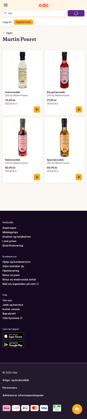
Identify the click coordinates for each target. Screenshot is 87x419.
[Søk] (5, 13)
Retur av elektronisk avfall (19, 279)
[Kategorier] (6, 5)
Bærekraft (9, 313)
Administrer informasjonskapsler (23, 395)
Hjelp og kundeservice (17, 261)
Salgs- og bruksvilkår (16, 380)
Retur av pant (11, 275)
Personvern (10, 387)
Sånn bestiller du (13, 266)
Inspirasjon (9, 227)
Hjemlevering (11, 270)
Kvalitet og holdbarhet (17, 236)
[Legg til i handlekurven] (37, 109)
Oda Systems (12, 318)
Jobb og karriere (13, 304)
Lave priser (10, 241)
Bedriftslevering (13, 245)
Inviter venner (11, 309)
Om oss (7, 300)
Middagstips (10, 232)
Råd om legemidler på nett (21, 283)
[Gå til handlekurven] (76, 13)
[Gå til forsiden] (43, 5)
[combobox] (36, 13)
